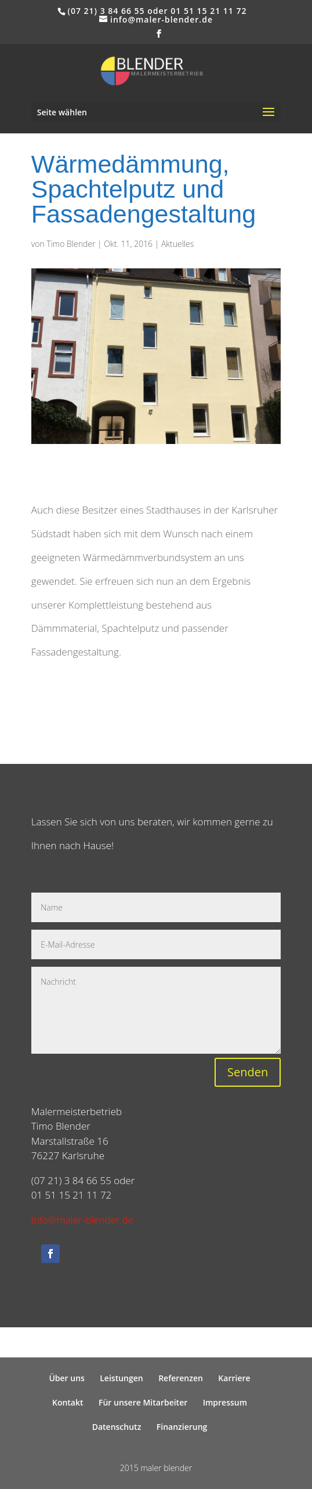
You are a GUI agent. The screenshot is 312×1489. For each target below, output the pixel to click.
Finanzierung (182, 1426)
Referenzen (180, 1378)
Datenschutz (117, 1426)
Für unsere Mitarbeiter (143, 1402)
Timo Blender (70, 243)
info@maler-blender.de (82, 1219)
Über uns (66, 1378)
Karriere (234, 1378)
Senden (247, 1072)
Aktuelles (177, 243)
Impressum (225, 1402)
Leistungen (121, 1378)
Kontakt (68, 1402)
